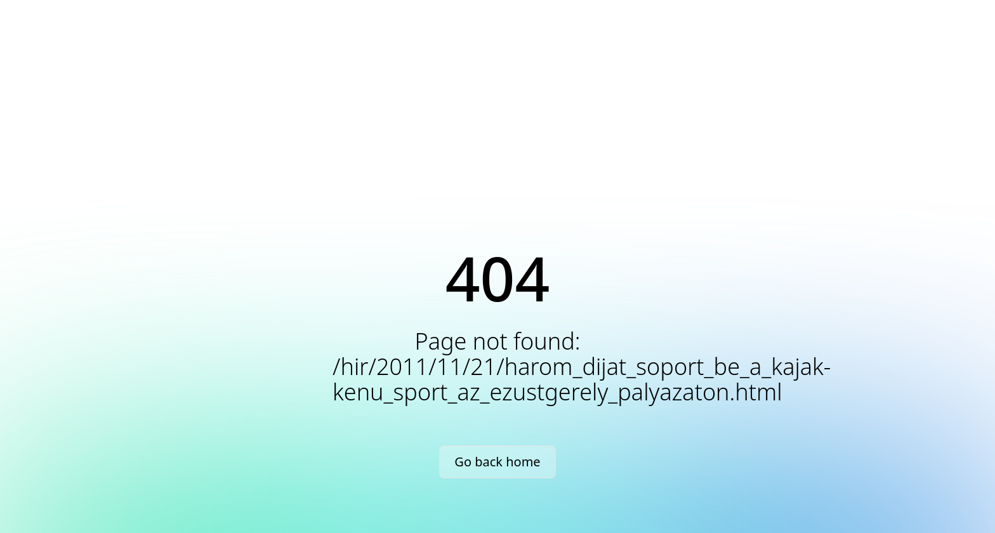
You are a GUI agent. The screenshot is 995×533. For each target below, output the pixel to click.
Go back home (497, 461)
